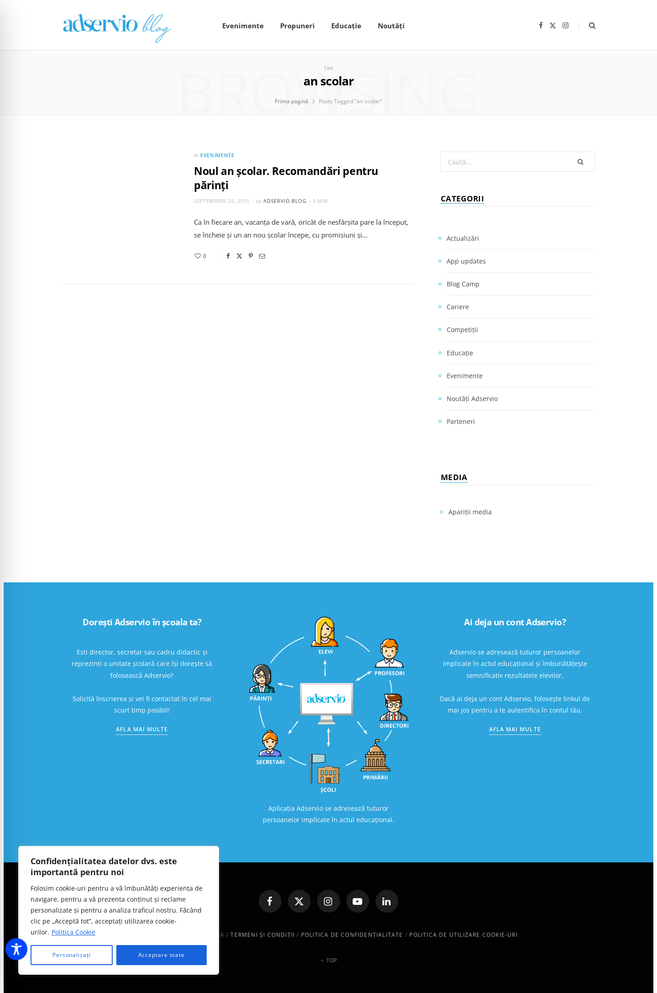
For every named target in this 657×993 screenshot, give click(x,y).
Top (328, 960)
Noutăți (391, 25)
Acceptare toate (161, 955)
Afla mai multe (142, 729)
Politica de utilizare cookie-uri (463, 935)
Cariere (458, 306)
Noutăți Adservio (472, 398)
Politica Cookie (73, 932)
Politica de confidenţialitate (352, 935)
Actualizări (463, 238)
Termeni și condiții (262, 935)
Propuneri (297, 25)
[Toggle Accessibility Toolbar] (16, 949)
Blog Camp (463, 284)
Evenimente (243, 25)
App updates (466, 261)
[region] (118, 910)
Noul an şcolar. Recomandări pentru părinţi (286, 178)
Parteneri (461, 421)
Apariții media (470, 511)
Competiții (462, 329)
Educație (346, 25)
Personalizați (71, 955)
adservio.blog (285, 200)
